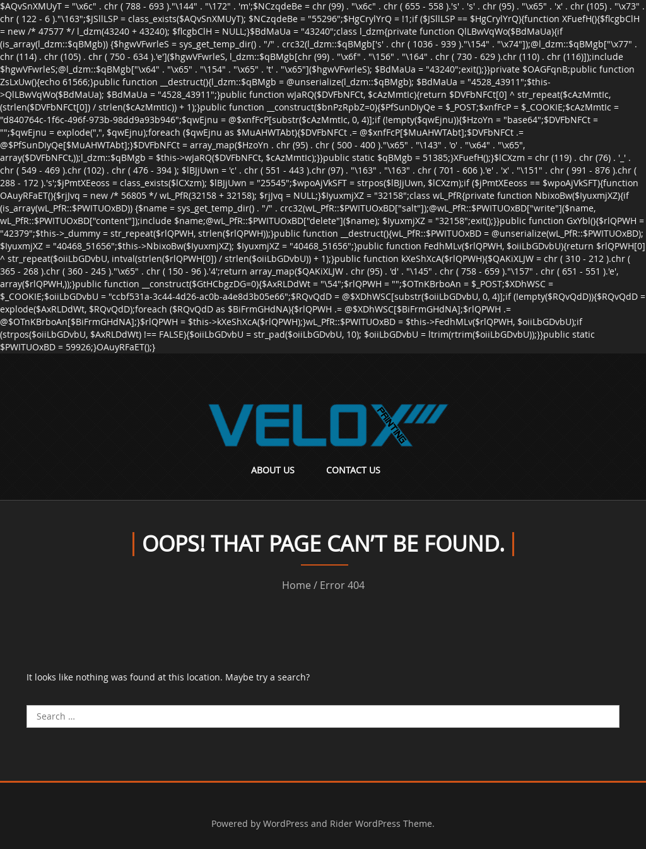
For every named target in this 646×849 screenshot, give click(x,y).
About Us (273, 470)
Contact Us (353, 470)
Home (296, 585)
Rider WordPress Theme (381, 823)
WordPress (285, 823)
